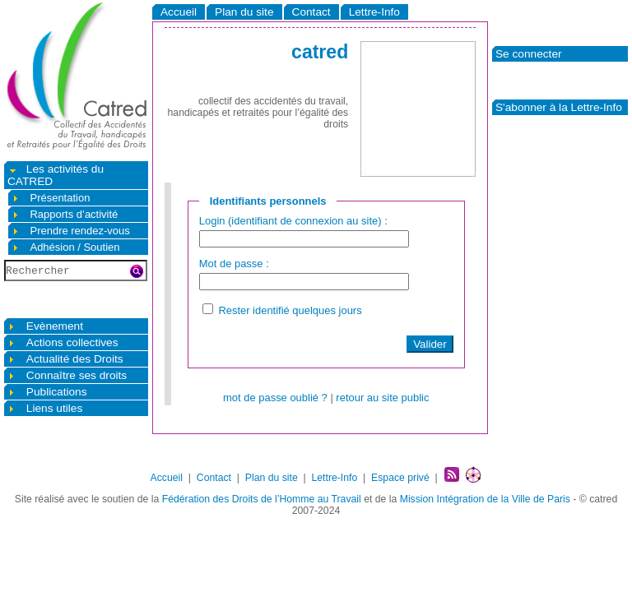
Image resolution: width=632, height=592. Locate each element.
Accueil (178, 12)
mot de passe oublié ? (275, 402)
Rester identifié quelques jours (289, 315)
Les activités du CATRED (55, 175)
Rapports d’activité (65, 214)
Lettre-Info (374, 12)
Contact (311, 12)
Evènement (45, 326)
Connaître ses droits (67, 375)
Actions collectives (62, 342)
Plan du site (244, 12)
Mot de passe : (234, 266)
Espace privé (400, 477)
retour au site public (382, 402)
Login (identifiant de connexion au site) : (293, 221)
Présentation (51, 198)
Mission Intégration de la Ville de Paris (485, 499)
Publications (47, 392)
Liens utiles (44, 408)
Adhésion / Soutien (66, 247)
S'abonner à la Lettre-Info (558, 107)
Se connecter (528, 54)
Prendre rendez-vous (71, 230)
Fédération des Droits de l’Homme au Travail (261, 499)
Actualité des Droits (65, 359)
